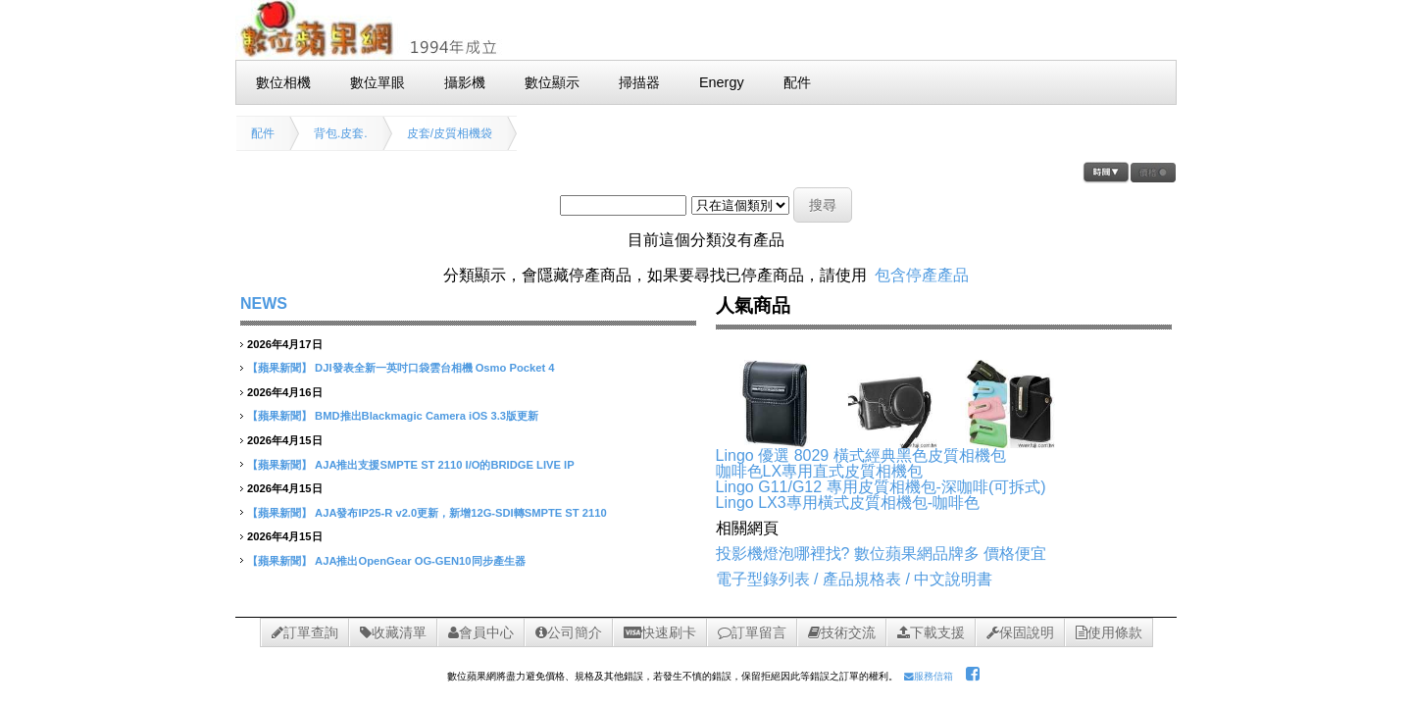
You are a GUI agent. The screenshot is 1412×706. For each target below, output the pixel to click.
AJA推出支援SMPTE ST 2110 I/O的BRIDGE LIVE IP (445, 465)
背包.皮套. (341, 133)
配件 (263, 133)
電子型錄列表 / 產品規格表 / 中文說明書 (854, 579)
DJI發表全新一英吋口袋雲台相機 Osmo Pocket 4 (434, 368)
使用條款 (1109, 632)
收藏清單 (393, 632)
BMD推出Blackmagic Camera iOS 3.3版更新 (426, 416)
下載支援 (931, 632)
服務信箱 (928, 676)
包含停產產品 (922, 275)
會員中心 (481, 632)
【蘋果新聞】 (279, 368)
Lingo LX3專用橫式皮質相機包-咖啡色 (848, 502)
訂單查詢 (305, 632)
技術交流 (842, 632)
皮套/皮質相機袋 (449, 133)
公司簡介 (568, 632)
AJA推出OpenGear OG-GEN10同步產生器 (420, 561)
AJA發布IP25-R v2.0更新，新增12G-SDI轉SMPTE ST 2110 (461, 513)
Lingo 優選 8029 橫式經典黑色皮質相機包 (861, 455)
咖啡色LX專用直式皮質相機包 (820, 471)
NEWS (263, 303)
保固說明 (1020, 632)
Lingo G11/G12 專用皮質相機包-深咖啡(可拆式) (881, 487)
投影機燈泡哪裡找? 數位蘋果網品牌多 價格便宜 (881, 553)
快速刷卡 (660, 632)
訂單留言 (752, 632)
